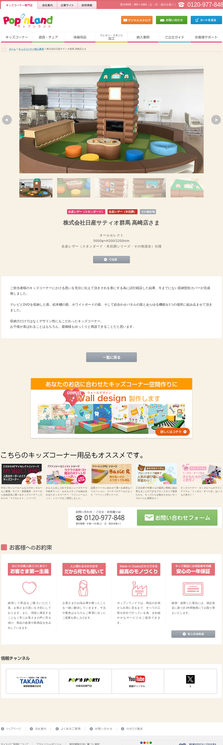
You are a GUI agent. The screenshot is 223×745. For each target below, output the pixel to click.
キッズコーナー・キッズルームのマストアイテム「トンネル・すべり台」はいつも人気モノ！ (201, 491)
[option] (111, 119)
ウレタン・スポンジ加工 (111, 37)
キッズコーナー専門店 (19, 4)
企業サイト (67, 4)
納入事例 (143, 37)
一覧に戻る (111, 357)
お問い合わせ (171, 20)
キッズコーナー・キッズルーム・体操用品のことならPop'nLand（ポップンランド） (25, 20)
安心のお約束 (193, 634)
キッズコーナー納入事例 (31, 49)
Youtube (137, 681)
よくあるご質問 (68, 729)
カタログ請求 (130, 729)
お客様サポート (206, 37)
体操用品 (80, 37)
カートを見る (206, 20)
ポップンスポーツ (84, 681)
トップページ (13, 729)
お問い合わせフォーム (177, 518)
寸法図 (111, 259)
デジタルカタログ (137, 20)
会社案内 (47, 4)
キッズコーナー (17, 37)
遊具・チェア (48, 37)
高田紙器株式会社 (31, 681)
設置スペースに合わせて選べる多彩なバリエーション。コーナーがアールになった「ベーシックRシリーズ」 (111, 491)
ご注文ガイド (175, 37)
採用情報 (87, 4)
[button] (7, 120)
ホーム (12, 49)
